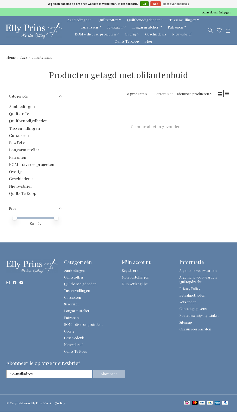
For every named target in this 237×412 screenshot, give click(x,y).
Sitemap (185, 322)
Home (11, 57)
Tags (23, 57)
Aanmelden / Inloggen (216, 12)
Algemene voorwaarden (198, 270)
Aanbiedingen (22, 106)
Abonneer (108, 373)
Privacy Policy (189, 288)
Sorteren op (162, 94)
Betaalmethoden (192, 295)
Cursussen (19, 135)
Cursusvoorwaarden (195, 329)
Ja (144, 4)
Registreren (131, 270)
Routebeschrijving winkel (199, 315)
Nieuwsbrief (182, 34)
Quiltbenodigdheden (28, 120)
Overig (15, 171)
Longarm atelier (24, 149)
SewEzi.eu (18, 142)
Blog (148, 41)
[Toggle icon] (210, 30)
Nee (155, 4)
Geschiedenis (155, 34)
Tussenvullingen (24, 128)
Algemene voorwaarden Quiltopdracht (198, 279)
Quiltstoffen (20, 113)
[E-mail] (49, 374)
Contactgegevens (193, 308)
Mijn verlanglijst (135, 284)
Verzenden (187, 302)
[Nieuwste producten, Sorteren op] (193, 94)
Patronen (17, 157)
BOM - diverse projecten (31, 164)
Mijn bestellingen (135, 277)
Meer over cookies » (176, 4)
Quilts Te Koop (127, 41)
